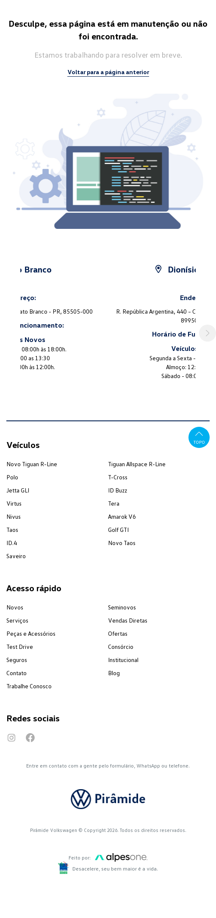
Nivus (13, 516)
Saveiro (16, 555)
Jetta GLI (17, 490)
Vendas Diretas (127, 620)
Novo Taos (122, 542)
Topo (199, 437)
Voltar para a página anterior (108, 71)
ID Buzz (117, 490)
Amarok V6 (122, 516)
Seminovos (122, 607)
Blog (114, 672)
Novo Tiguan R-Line (31, 463)
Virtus (14, 503)
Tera (113, 503)
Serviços (17, 620)
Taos (12, 529)
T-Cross (117, 477)
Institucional (123, 659)
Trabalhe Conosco (29, 686)
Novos (14, 607)
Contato (16, 672)
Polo (12, 477)
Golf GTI (118, 529)
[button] (207, 333)
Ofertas (117, 633)
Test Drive (19, 646)
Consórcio (120, 646)
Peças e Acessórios (30, 633)
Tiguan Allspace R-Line (137, 463)
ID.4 (11, 542)
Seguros (16, 659)
